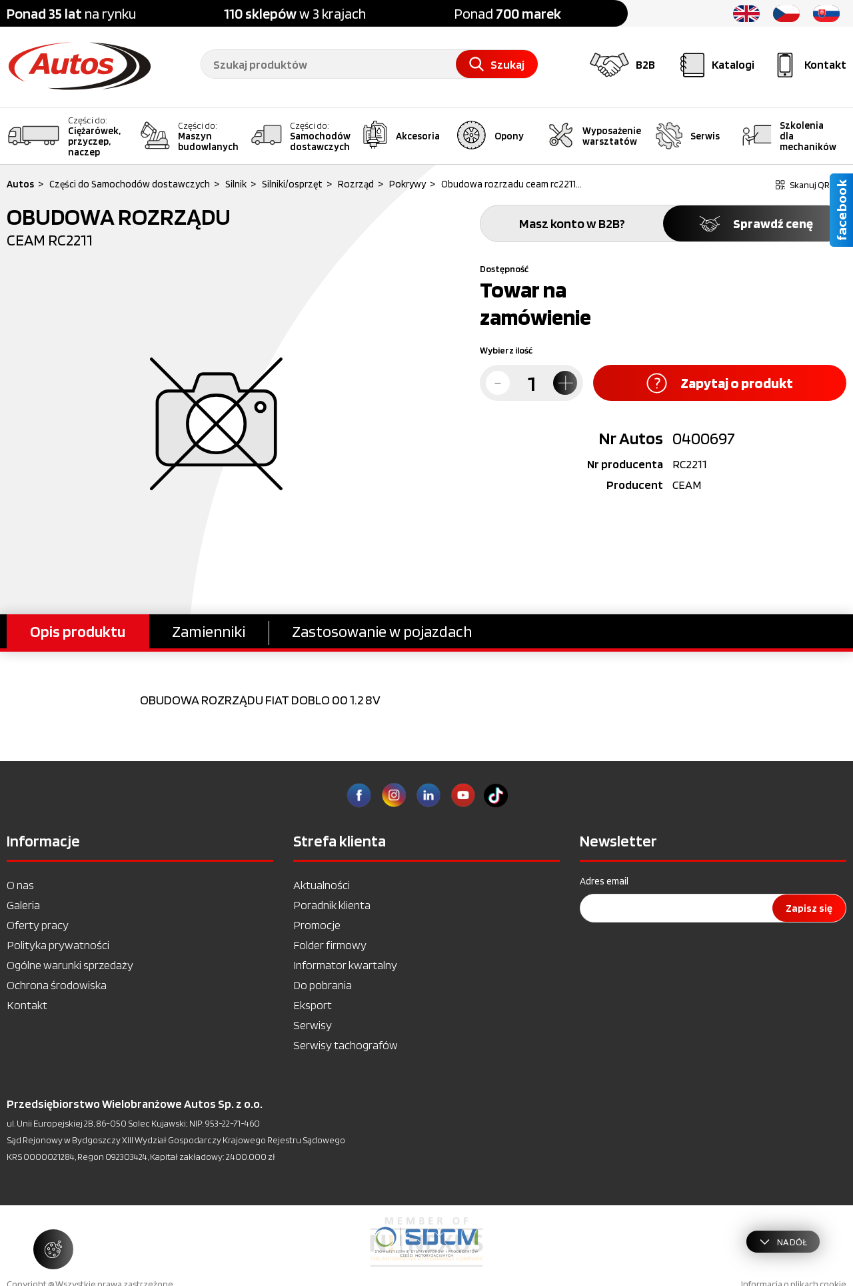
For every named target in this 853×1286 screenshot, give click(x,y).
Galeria (23, 905)
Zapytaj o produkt (719, 383)
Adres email (604, 881)
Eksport (312, 1005)
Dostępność (504, 268)
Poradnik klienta (332, 905)
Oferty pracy (38, 925)
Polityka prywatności (58, 945)
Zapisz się (809, 908)
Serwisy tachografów (345, 1045)
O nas (20, 885)
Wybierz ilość (506, 350)
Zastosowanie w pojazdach (382, 631)
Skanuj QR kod (811, 184)
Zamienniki (208, 631)
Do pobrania (322, 985)
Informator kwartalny (345, 965)
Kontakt (27, 1005)
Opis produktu (77, 631)
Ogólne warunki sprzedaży (70, 965)
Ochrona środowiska (57, 985)
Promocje (317, 925)
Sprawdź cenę (754, 223)
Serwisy (312, 1025)
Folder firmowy (330, 945)
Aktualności (321, 885)
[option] (426, 1242)
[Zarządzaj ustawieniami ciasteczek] (53, 1249)
